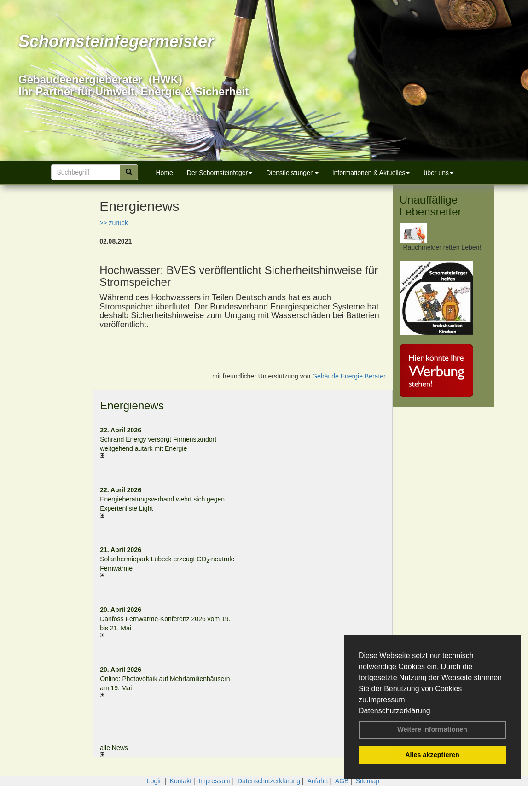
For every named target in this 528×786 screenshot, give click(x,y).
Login (154, 781)
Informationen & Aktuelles (371, 172)
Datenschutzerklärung (394, 711)
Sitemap (367, 781)
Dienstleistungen (292, 172)
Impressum (386, 700)
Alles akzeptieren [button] (432, 754)
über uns (438, 172)
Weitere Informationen (432, 729)
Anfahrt (317, 781)
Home (164, 172)
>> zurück (113, 223)
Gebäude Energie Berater (349, 376)
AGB (342, 781)
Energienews (132, 405)
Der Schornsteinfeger (219, 172)
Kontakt (180, 781)
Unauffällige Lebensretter (431, 205)
